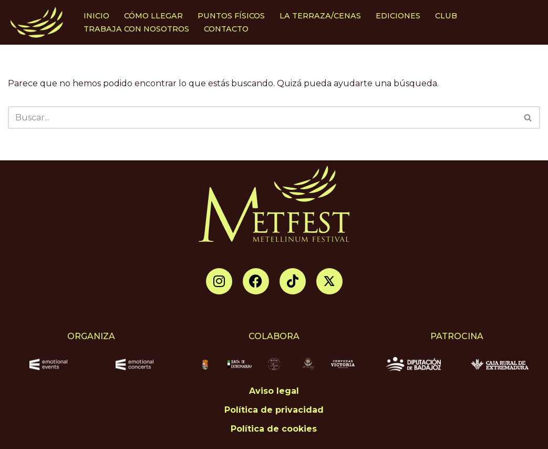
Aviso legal (274, 391)
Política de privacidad (274, 410)
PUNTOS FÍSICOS (231, 16)
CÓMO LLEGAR (153, 16)
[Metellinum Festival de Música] (37, 22)
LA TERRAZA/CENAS (320, 16)
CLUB (446, 16)
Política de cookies (274, 429)
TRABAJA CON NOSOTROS (136, 29)
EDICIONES (398, 16)
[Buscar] (262, 117)
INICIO (96, 16)
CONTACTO (226, 29)
